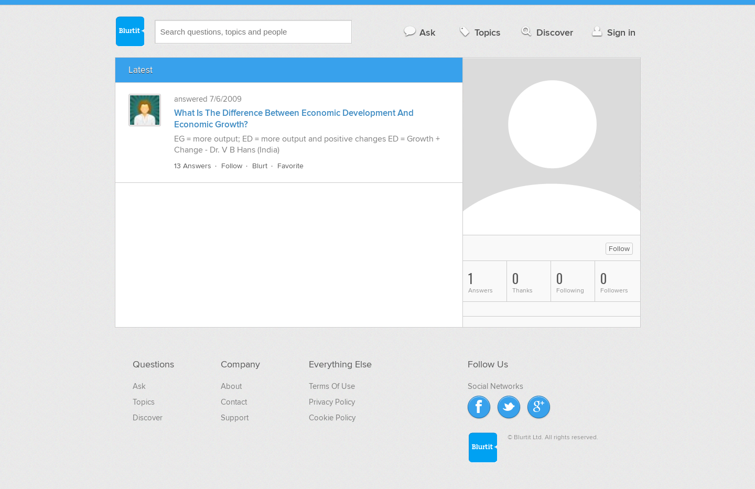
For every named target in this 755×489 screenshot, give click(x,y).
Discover (546, 32)
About (231, 386)
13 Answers (192, 165)
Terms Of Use (332, 386)
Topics (479, 32)
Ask (419, 32)
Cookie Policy (332, 417)
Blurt (259, 165)
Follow (231, 165)
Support (235, 417)
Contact (234, 402)
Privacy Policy (332, 402)
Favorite (290, 165)
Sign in (612, 32)
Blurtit (129, 31)
